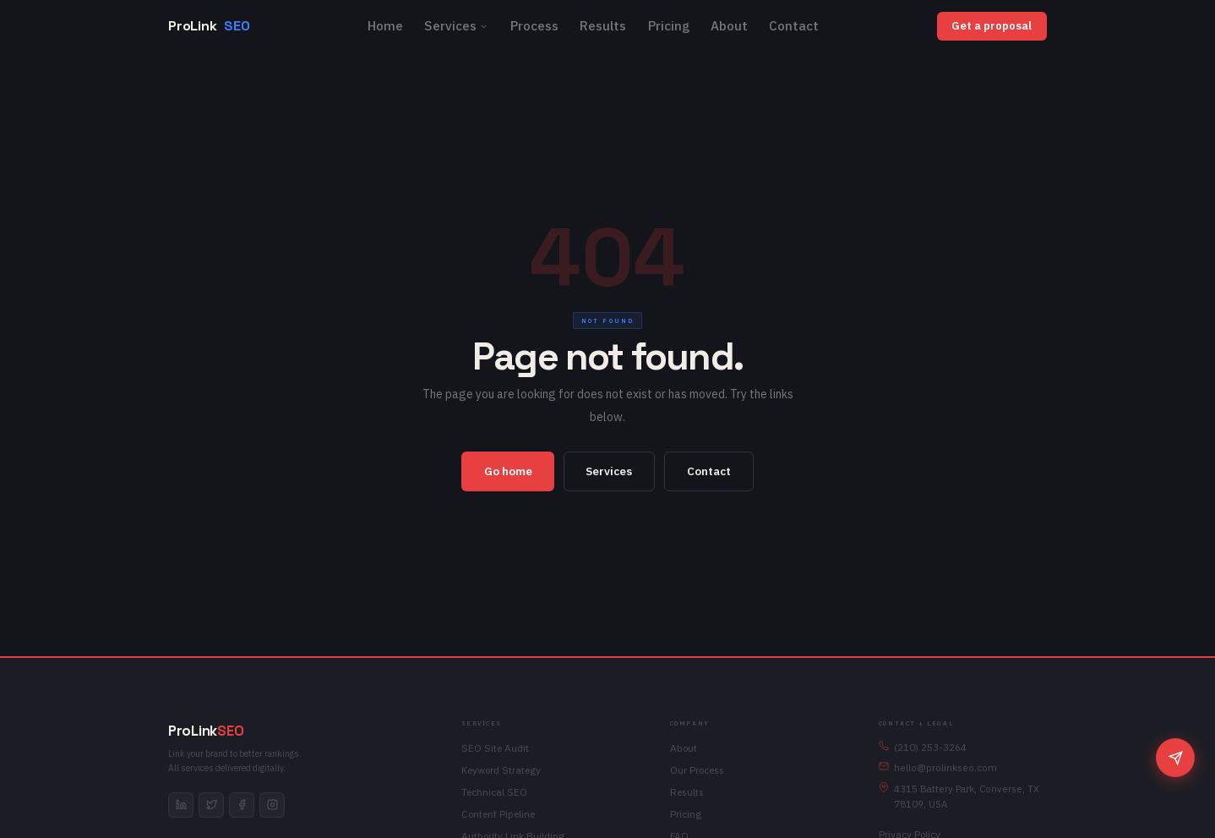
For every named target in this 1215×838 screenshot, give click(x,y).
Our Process (697, 770)
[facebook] (241, 805)
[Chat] (1175, 757)
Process (534, 25)
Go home (508, 471)
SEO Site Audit (495, 748)
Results (603, 25)
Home (385, 25)
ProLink (208, 26)
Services (456, 25)
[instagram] (272, 805)
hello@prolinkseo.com (938, 767)
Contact (794, 25)
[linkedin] (180, 805)
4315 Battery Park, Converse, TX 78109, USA (959, 796)
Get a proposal (991, 26)
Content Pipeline (498, 814)
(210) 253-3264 (923, 747)
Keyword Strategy (501, 770)
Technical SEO (494, 792)
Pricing (668, 25)
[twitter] (211, 805)
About (729, 25)
